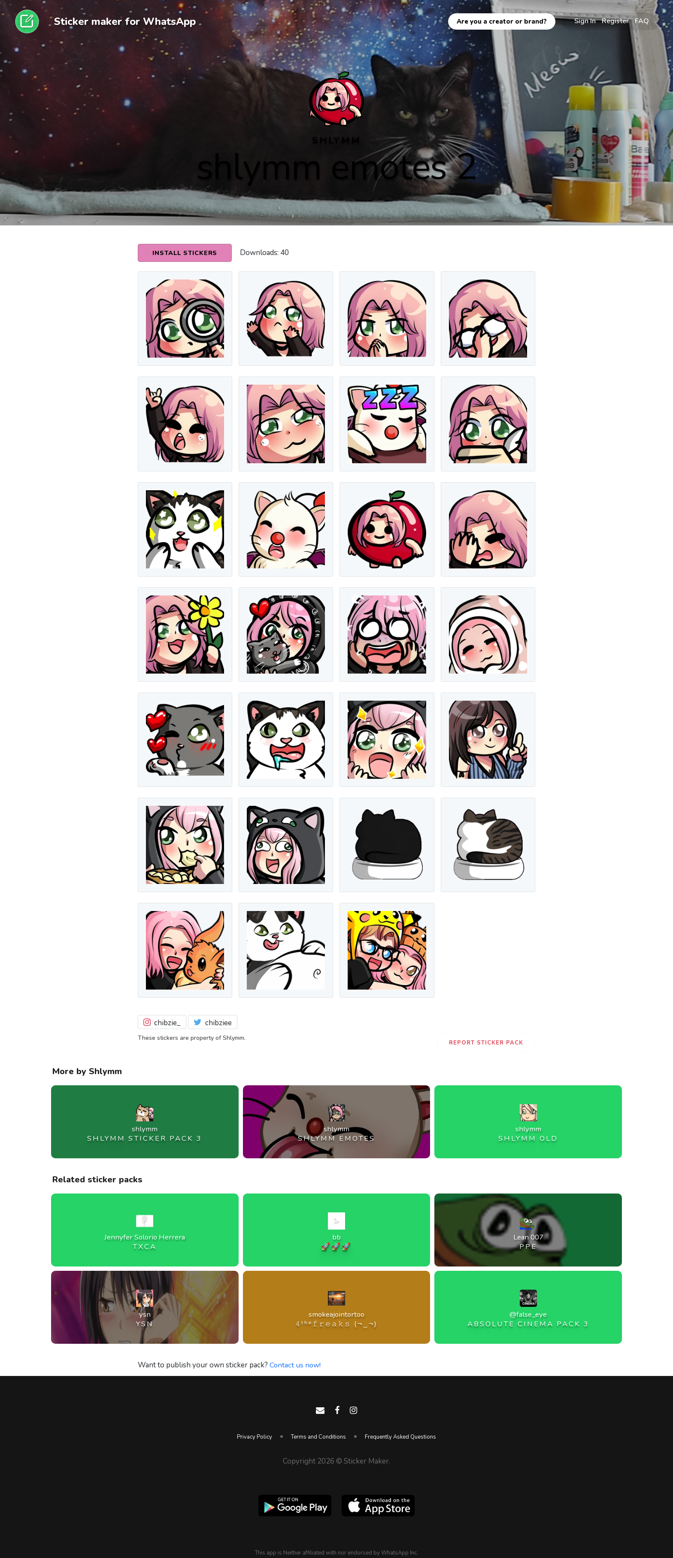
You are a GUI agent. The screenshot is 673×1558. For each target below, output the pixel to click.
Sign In (585, 21)
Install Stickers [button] (185, 253)
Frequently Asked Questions (400, 1437)
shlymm (336, 140)
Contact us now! (295, 1365)
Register (615, 21)
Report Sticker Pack (486, 1043)
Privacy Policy (254, 1437)
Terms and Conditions (318, 1437)
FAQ (642, 21)
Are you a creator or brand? (502, 21)
